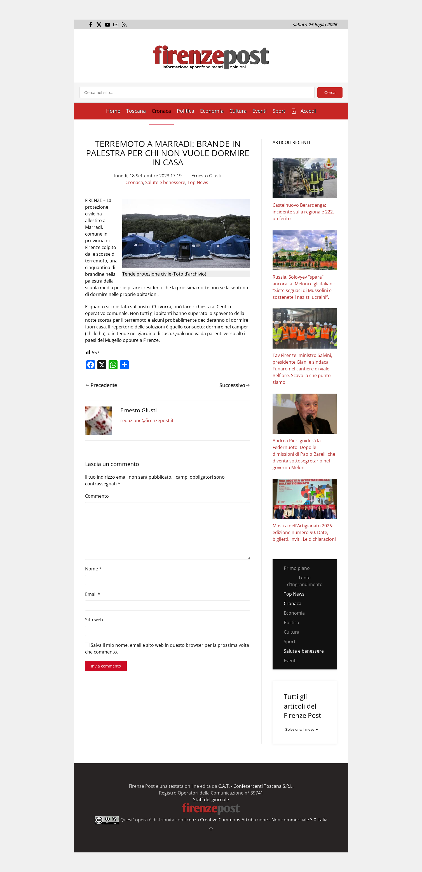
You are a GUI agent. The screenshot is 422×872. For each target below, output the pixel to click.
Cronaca (161, 110)
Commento (97, 496)
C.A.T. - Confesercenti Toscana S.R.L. (256, 786)
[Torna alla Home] (211, 56)
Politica (185, 110)
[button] (211, 828)
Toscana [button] (136, 110)
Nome (93, 569)
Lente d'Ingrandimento (305, 581)
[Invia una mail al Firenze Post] (115, 24)
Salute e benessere (165, 182)
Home (113, 110)
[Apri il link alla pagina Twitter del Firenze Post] (98, 24)
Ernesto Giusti (206, 176)
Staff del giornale (211, 799)
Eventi (259, 110)
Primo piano (297, 568)
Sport (279, 110)
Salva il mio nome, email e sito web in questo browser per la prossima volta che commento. (167, 648)
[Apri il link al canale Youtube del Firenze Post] (106, 24)
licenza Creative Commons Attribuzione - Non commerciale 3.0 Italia (255, 820)
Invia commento (106, 666)
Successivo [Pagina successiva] (234, 385)
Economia (212, 110)
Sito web (94, 620)
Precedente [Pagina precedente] (101, 385)
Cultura (238, 110)
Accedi (303, 110)
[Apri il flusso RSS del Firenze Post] (123, 24)
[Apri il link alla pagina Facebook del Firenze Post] (89, 24)
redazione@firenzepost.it (147, 420)
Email (92, 594)
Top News (197, 182)
